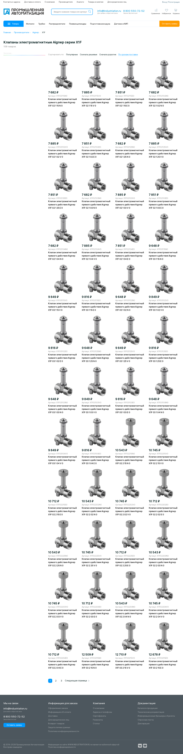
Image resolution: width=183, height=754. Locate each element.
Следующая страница (77, 680)
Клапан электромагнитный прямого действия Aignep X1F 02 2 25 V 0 (96, 562)
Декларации (144, 723)
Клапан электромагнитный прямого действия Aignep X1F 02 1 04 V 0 (96, 255)
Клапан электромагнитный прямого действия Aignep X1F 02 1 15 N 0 (62, 102)
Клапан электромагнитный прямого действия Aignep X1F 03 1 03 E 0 (129, 409)
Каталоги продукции (148, 708)
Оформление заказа (58, 708)
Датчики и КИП (121, 23)
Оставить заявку (169, 23)
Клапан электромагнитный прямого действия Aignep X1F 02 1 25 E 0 (62, 204)
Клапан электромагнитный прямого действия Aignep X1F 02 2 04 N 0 (129, 613)
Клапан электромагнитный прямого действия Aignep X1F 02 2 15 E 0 (62, 511)
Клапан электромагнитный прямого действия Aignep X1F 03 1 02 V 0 (163, 306)
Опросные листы (146, 720)
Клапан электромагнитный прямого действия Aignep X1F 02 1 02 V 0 (62, 153)
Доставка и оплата (32, 2)
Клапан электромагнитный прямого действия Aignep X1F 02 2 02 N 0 (96, 511)
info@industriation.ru (109, 10)
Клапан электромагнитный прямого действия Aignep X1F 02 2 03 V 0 (62, 613)
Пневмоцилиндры (77, 23)
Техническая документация (151, 712)
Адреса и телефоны (102, 712)
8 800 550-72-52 (134, 10)
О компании (50, 2)
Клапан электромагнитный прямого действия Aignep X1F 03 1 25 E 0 (163, 358)
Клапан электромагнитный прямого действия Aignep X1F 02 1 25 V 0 (163, 153)
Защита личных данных (59, 727)
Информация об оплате (59, 712)
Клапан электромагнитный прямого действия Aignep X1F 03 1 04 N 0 (163, 409)
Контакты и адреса (11, 2)
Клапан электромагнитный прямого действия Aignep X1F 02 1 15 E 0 (129, 102)
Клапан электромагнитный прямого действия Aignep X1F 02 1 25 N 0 (129, 153)
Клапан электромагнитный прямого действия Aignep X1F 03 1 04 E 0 (96, 460)
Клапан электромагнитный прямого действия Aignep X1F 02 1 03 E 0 (163, 204)
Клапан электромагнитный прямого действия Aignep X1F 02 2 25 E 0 (129, 562)
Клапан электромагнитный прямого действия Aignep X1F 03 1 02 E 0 (62, 358)
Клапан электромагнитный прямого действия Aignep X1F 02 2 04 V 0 (163, 613)
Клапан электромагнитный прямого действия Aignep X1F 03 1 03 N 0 (62, 409)
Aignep (35, 32)
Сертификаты (99, 716)
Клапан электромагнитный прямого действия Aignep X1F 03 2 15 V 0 (129, 664)
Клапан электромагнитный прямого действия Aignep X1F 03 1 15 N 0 (163, 255)
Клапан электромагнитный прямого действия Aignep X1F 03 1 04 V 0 (62, 460)
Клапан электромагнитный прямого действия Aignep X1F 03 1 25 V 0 (129, 358)
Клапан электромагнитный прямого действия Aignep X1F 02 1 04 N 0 (62, 255)
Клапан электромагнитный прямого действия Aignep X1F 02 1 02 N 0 (163, 102)
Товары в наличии (95, 2)
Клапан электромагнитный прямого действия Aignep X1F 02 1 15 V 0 (96, 102)
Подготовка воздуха (100, 23)
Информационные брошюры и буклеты (156, 716)
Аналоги (80, 2)
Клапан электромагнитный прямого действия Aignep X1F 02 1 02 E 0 (96, 153)
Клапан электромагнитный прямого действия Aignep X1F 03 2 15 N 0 (96, 664)
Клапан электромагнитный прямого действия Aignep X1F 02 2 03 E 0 (96, 613)
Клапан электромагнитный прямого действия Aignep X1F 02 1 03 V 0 (129, 204)
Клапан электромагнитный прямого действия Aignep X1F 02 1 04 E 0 (129, 255)
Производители (66, 2)
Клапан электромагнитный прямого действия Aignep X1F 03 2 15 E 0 (163, 664)
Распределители (57, 23)
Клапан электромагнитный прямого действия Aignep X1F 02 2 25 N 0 (62, 562)
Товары (13, 24)
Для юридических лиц (116, 2)
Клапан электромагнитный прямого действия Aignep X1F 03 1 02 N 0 (129, 306)
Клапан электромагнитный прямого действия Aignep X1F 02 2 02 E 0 (163, 511)
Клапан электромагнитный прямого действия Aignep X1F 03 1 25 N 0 (96, 358)
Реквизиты (98, 720)
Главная (7, 32)
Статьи (96, 723)
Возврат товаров (56, 723)
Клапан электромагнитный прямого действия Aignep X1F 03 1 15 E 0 (96, 306)
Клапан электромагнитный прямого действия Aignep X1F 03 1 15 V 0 (62, 306)
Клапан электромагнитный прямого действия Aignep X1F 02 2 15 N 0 (129, 460)
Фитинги (30, 23)
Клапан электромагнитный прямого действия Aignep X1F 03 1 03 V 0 (96, 409)
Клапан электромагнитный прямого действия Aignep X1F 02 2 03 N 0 (163, 562)
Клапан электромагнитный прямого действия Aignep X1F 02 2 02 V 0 (129, 511)
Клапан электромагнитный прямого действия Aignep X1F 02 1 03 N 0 (96, 204)
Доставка (52, 716)
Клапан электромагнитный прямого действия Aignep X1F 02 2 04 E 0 (62, 664)
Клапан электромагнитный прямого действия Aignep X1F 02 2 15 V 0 (163, 460)
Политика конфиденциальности (63, 731)
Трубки (41, 23)
